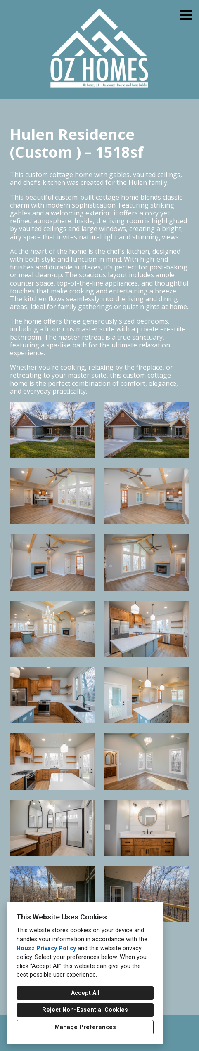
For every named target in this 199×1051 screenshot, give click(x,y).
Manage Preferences (85, 1027)
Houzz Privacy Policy (46, 948)
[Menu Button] (186, 15)
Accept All (85, 993)
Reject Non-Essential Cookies (85, 1009)
